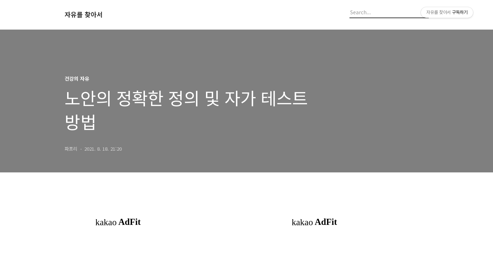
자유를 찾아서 (84, 15)
